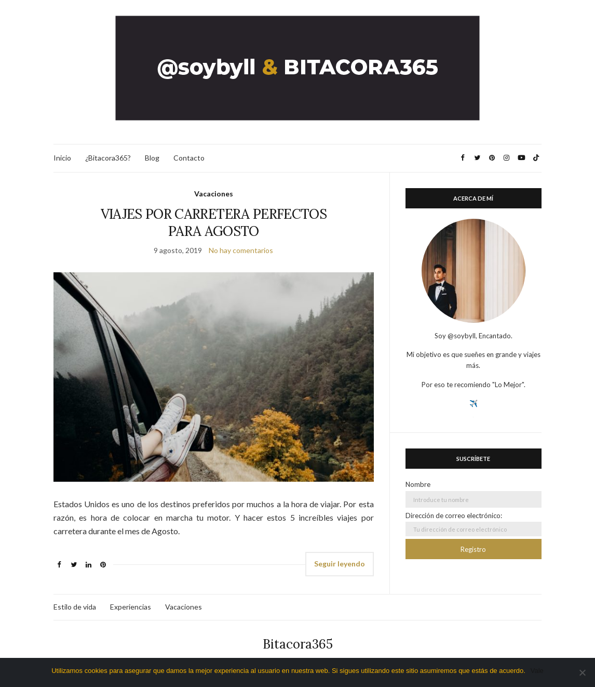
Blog (152, 157)
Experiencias (130, 606)
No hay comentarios (241, 250)
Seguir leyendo (339, 563)
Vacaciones (213, 193)
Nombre (417, 484)
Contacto (189, 157)
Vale (537, 671)
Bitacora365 (298, 644)
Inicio (62, 157)
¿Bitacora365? (108, 157)
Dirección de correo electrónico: (473, 523)
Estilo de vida (74, 606)
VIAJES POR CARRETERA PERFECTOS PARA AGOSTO (214, 222)
